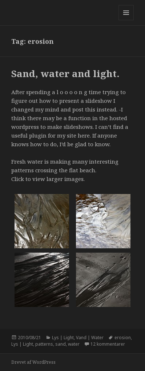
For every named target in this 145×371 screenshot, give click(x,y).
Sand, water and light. (65, 73)
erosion (122, 337)
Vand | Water (90, 337)
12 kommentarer (107, 344)
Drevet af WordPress (33, 362)
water (74, 344)
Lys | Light (63, 337)
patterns (44, 344)
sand (60, 344)
